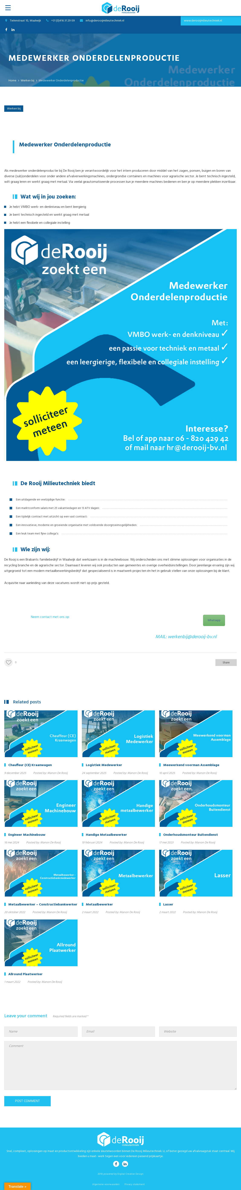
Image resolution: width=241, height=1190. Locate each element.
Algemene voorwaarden (106, 1184)
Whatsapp (214, 620)
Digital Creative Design (130, 1174)
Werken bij (14, 108)
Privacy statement (134, 1184)
